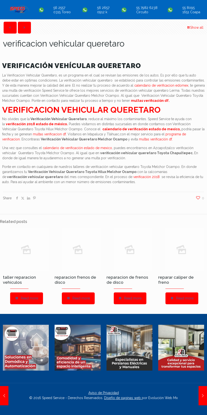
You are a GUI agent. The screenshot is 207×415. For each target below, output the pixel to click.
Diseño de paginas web (123, 398)
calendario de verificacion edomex (161, 85)
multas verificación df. (150, 101)
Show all (195, 27)
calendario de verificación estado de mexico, (141, 129)
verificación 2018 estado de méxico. (37, 124)
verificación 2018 (147, 177)
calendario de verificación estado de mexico (77, 148)
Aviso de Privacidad (103, 393)
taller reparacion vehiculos (19, 280)
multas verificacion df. (50, 134)
